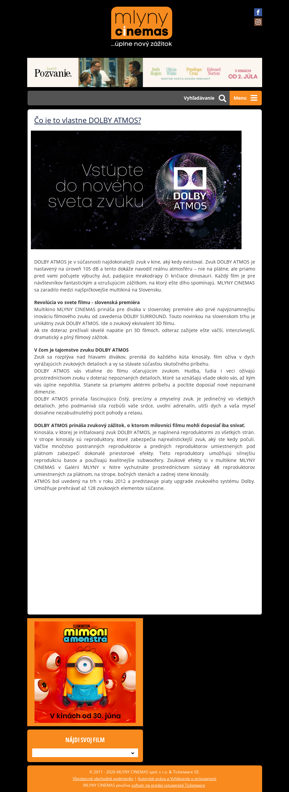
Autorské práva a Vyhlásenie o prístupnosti (177, 778)
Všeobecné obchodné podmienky (103, 778)
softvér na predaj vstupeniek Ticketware (168, 785)
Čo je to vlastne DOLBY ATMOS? (87, 120)
